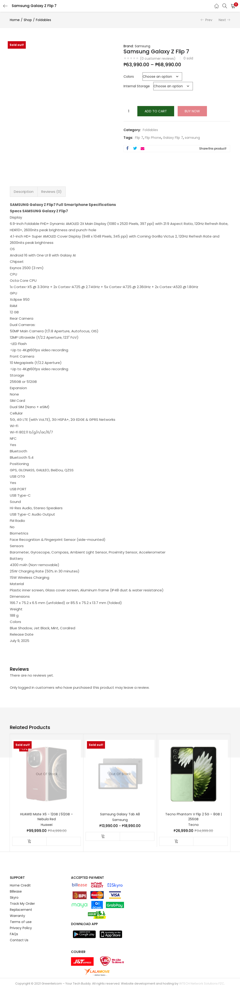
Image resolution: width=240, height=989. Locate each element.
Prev (208, 20)
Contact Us (19, 940)
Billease (16, 891)
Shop (28, 20)
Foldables (43, 20)
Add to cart (156, 111)
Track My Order (22, 903)
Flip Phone (153, 137)
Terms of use (21, 921)
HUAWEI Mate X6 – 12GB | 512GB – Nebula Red (46, 816)
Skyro (14, 897)
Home (15, 20)
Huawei (46, 824)
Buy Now (192, 111)
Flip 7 (139, 137)
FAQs (14, 934)
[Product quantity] (129, 111)
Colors (129, 76)
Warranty (17, 915)
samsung (192, 137)
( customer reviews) (158, 58)
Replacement (21, 909)
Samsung (142, 46)
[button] (232, 6)
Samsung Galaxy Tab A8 (120, 814)
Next (222, 20)
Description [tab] (24, 191)
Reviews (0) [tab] (51, 191)
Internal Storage (137, 86)
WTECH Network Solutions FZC (201, 983)
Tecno (193, 824)
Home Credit (20, 885)
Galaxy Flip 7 (173, 137)
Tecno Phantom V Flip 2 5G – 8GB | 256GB (193, 816)
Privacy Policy (21, 928)
